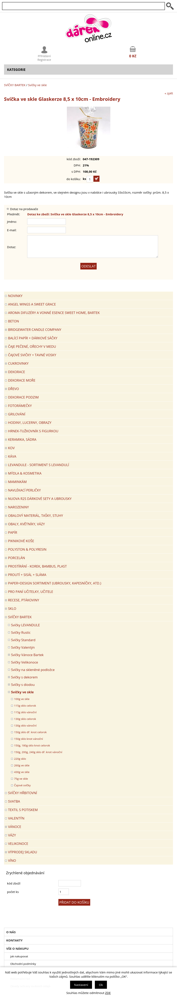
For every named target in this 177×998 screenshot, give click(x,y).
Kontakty (14, 940)
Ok (101, 985)
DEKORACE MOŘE (21, 380)
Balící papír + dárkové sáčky (32, 338)
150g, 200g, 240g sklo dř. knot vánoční (38, 752)
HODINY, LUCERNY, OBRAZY (29, 422)
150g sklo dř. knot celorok (30, 732)
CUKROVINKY (18, 363)
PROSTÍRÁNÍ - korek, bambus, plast (37, 566)
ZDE (108, 993)
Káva (12, 456)
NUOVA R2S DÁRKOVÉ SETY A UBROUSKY (39, 498)
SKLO (12, 608)
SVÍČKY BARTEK (15, 85)
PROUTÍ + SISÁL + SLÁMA (27, 574)
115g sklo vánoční (25, 712)
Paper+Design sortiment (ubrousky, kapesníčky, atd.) (54, 583)
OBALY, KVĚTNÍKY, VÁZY (26, 524)
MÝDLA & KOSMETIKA (24, 473)
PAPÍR (12, 532)
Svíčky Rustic (21, 632)
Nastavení (81, 985)
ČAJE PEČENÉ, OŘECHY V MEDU (32, 346)
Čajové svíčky (22, 785)
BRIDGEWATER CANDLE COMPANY (34, 329)
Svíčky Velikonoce (24, 662)
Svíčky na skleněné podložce (33, 669)
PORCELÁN (16, 557)
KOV (11, 448)
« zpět (169, 93)
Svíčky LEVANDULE (25, 625)
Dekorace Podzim (23, 397)
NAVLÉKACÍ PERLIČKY (24, 490)
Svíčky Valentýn (23, 647)
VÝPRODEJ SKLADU (22, 852)
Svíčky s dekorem (24, 677)
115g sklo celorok (25, 705)
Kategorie (16, 69)
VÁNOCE (14, 826)
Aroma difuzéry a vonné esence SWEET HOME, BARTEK (54, 312)
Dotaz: (11, 247)
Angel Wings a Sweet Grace (32, 304)
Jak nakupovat (19, 956)
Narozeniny (18, 507)
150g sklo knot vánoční (28, 739)
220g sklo (20, 759)
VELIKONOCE (18, 843)
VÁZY (12, 835)
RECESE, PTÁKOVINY (23, 600)
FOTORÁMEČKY (20, 405)
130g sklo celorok (25, 719)
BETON (13, 321)
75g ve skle (21, 778)
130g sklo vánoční (25, 725)
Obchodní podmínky (23, 964)
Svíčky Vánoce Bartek (27, 654)
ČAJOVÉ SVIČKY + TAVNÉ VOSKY (32, 355)
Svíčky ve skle (37, 85)
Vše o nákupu (17, 948)
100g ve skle (21, 699)
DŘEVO (13, 388)
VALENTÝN (16, 818)
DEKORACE (16, 371)
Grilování (16, 414)
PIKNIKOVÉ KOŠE (21, 541)
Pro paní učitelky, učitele (30, 591)
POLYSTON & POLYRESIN (27, 549)
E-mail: (12, 230)
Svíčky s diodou (23, 684)
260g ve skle (21, 765)
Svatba (14, 801)
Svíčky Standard (23, 640)
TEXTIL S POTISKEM (23, 809)
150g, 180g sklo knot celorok (32, 745)
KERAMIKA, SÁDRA (22, 439)
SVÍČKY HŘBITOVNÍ (22, 793)
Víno (12, 860)
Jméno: (12, 222)
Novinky (15, 295)
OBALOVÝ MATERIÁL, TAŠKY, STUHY (35, 515)
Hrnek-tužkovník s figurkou (33, 431)
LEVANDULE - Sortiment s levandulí (38, 464)
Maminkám (17, 481)
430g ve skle (21, 772)
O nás (11, 932)
